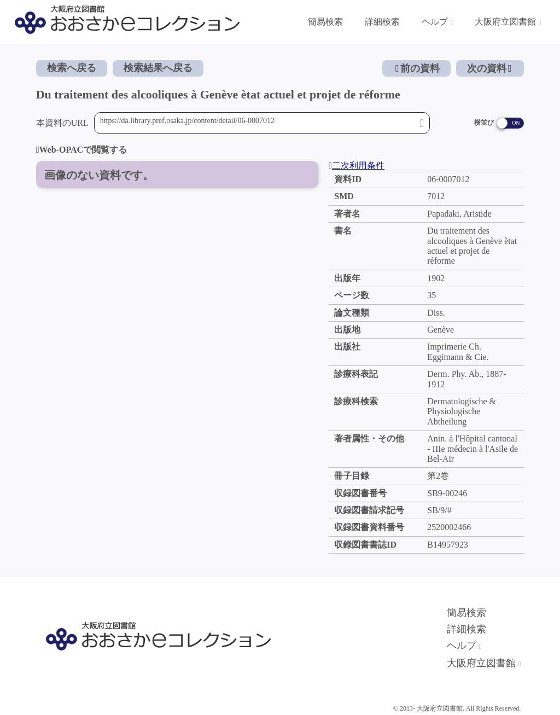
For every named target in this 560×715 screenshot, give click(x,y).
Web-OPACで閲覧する (81, 149)
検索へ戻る (71, 67)
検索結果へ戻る (158, 67)
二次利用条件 (356, 165)
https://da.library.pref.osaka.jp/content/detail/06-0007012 (257, 123)
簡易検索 (466, 612)
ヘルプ (464, 645)
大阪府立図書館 (484, 663)
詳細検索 (466, 629)
